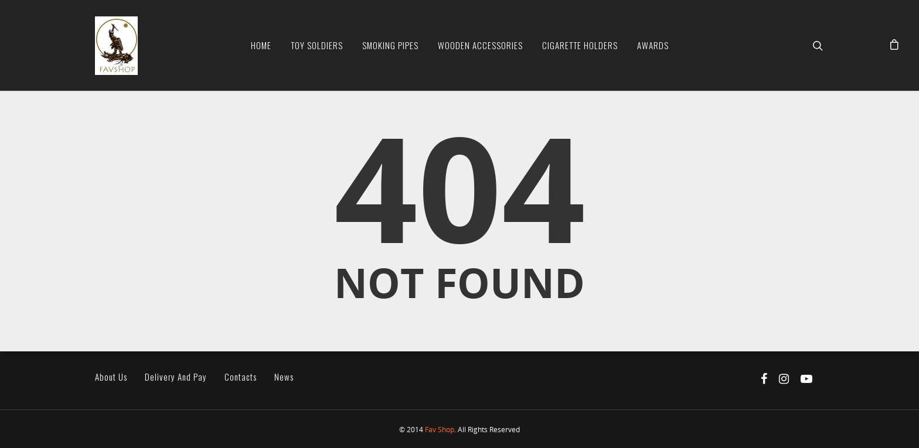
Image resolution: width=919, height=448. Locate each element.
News (284, 377)
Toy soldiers (317, 45)
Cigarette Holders (580, 45)
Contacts (240, 377)
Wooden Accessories (480, 45)
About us (111, 377)
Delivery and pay (176, 377)
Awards (653, 45)
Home (261, 45)
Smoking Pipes (390, 45)
